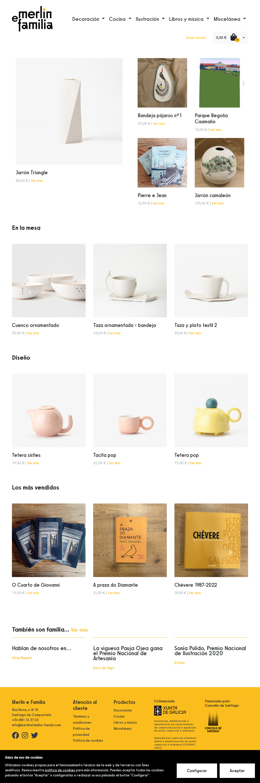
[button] (29, 293)
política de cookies (60, 770)
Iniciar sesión (196, 38)
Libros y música (125, 722)
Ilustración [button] (148, 18)
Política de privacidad (81, 731)
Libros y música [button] (187, 18)
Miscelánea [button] (228, 18)
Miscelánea (122, 728)
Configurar (197, 770)
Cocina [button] (118, 18)
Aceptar (237, 770)
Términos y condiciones (82, 719)
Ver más (37, 181)
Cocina (118, 716)
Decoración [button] (86, 18)
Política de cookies (88, 740)
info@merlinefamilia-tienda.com (36, 725)
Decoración (122, 710)
